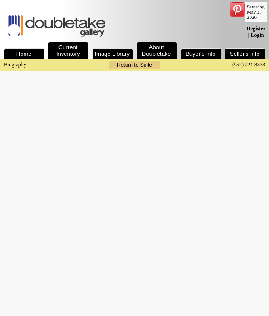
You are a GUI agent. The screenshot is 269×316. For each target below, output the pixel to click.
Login (257, 35)
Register (256, 28)
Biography (15, 64)
